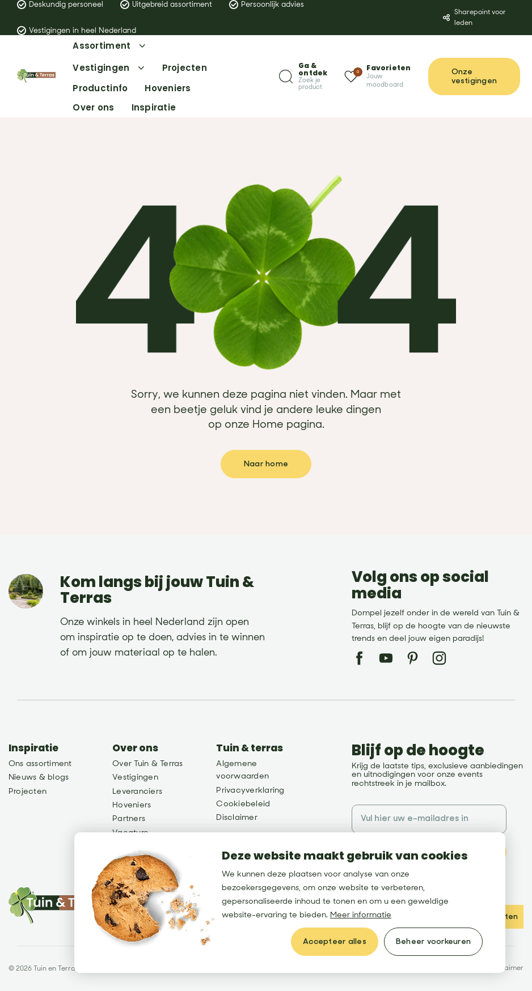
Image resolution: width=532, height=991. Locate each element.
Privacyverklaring (250, 790)
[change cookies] (433, 942)
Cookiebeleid (243, 804)
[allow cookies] (334, 942)
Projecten (28, 791)
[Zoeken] (303, 76)
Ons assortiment (40, 763)
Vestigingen (135, 777)
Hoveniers (131, 805)
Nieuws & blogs (39, 777)
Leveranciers (137, 791)
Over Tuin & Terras (147, 763)
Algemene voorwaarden (242, 770)
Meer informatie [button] (360, 915)
